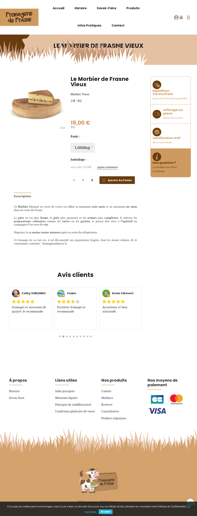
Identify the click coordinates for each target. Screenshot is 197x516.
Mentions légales (66, 416)
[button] (60, 336)
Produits (133, 8)
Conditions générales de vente (75, 430)
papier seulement (107, 167)
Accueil (58, 8)
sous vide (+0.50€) (81, 167)
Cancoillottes (110, 430)
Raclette (107, 423)
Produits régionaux (113, 436)
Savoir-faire (106, 8)
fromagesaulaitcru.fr (55, 243)
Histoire (81, 8)
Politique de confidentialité (73, 423)
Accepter (105, 511)
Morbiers (107, 416)
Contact (118, 25)
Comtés (106, 409)
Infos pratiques (89, 25)
